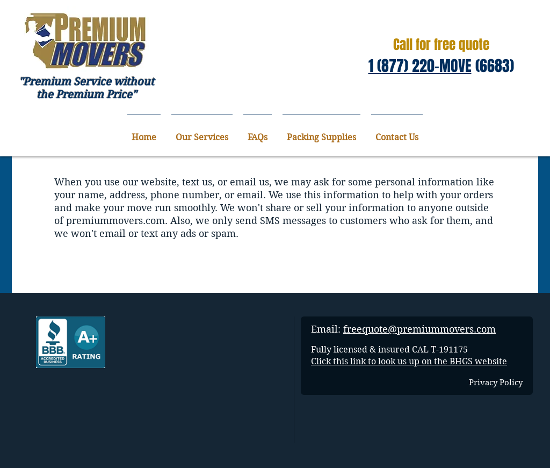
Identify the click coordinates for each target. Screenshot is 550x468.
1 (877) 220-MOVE (420, 66)
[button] (202, 132)
